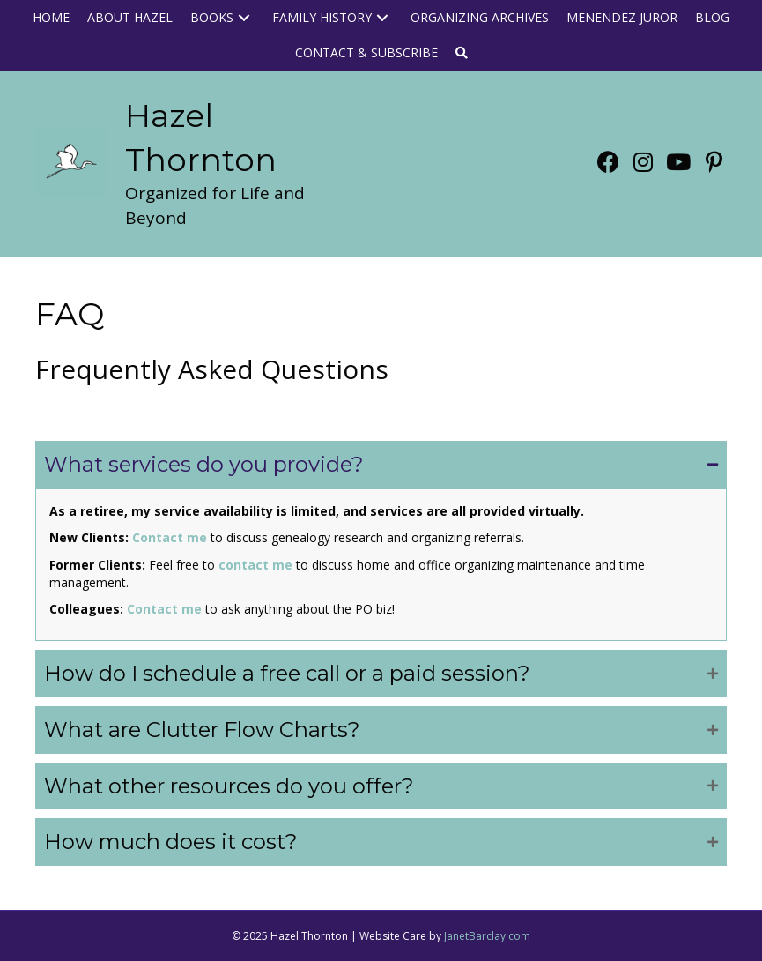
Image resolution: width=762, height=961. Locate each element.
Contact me (169, 537)
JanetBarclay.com (487, 935)
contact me (255, 564)
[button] (244, 18)
